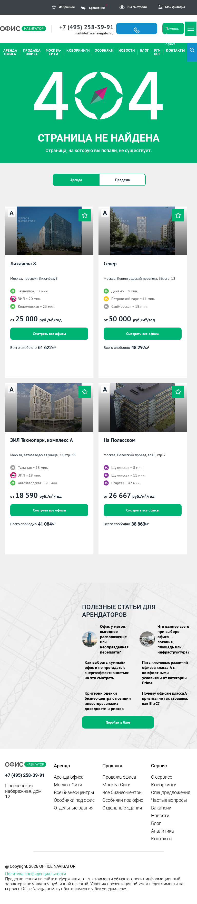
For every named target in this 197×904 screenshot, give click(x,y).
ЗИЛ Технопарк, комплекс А (41, 440)
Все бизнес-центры (74, 792)
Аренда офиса (69, 777)
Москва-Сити (68, 784)
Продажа (122, 180)
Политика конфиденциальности (35, 873)
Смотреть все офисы (49, 333)
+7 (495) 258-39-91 (86, 27)
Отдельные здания (74, 807)
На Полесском (119, 440)
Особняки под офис (74, 800)
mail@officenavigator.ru (94, 33)
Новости (160, 815)
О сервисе (161, 777)
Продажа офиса (119, 777)
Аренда (76, 180)
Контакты (161, 838)
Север (110, 263)
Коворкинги (163, 784)
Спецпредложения (170, 792)
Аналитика (162, 831)
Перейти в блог (118, 722)
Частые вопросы (169, 800)
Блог (156, 823)
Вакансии (161, 807)
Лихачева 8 (23, 263)
